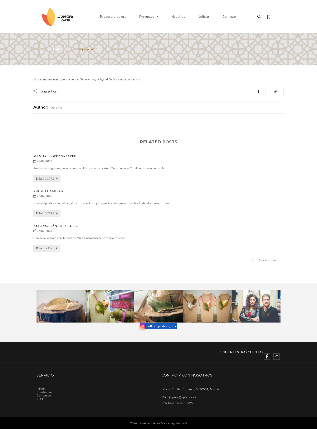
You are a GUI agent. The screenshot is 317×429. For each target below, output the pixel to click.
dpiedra (56, 107)
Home (40, 49)
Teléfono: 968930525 (177, 403)
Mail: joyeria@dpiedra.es (179, 397)
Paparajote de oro (113, 16)
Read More (45, 178)
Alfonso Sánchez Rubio (55, 226)
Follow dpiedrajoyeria (161, 326)
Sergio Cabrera (48, 191)
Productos (149, 16)
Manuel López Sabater (54, 156)
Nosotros (178, 16)
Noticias (204, 16)
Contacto (229, 16)
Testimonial (60, 49)
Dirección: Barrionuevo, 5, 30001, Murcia (191, 389)
